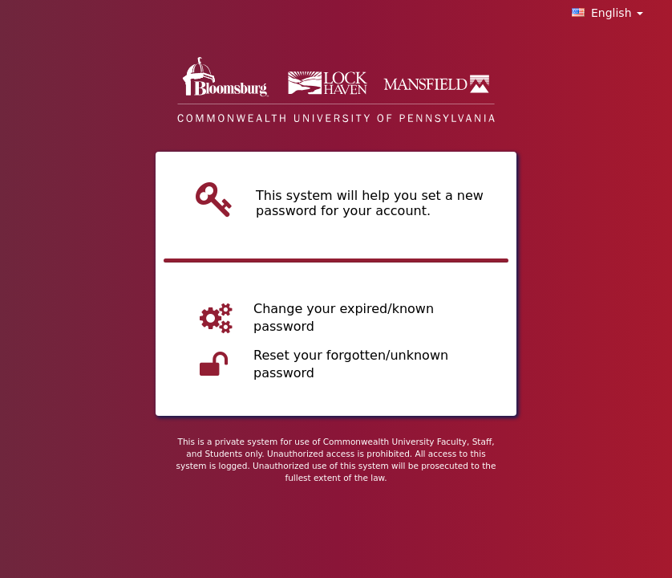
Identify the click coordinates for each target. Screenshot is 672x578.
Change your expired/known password (343, 318)
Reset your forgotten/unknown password (350, 364)
